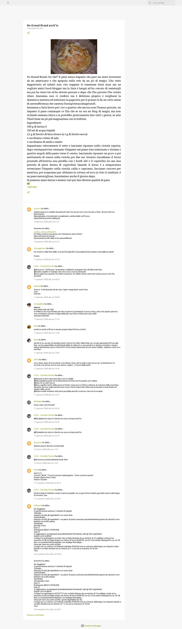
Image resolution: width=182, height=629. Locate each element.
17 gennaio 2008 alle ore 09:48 (46, 297)
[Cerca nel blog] (163, 3)
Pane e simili (32, 187)
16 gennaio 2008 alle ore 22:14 (46, 242)
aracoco (37, 208)
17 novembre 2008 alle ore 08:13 (47, 483)
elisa (36, 326)
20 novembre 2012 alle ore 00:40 (47, 554)
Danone (37, 286)
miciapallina (39, 304)
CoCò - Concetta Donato (44, 266)
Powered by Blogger (91, 626)
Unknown (38, 505)
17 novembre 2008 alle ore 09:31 (47, 499)
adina (36, 359)
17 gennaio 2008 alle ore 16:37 (46, 395)
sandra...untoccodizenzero (45, 232)
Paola (36, 470)
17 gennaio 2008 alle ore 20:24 (46, 408)
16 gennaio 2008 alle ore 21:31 (46, 222)
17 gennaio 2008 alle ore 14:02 (46, 353)
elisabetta (38, 401)
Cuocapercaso (40, 248)
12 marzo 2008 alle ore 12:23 (46, 463)
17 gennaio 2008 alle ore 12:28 (46, 333)
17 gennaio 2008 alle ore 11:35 (46, 319)
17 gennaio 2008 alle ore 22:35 (46, 422)
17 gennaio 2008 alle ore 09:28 (46, 279)
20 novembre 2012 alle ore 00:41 (47, 609)
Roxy (36, 340)
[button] (28, 33)
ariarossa (38, 442)
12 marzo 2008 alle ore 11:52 (46, 449)
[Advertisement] (143, 103)
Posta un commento (35, 615)
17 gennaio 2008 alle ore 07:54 (46, 259)
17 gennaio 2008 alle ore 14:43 (46, 368)
